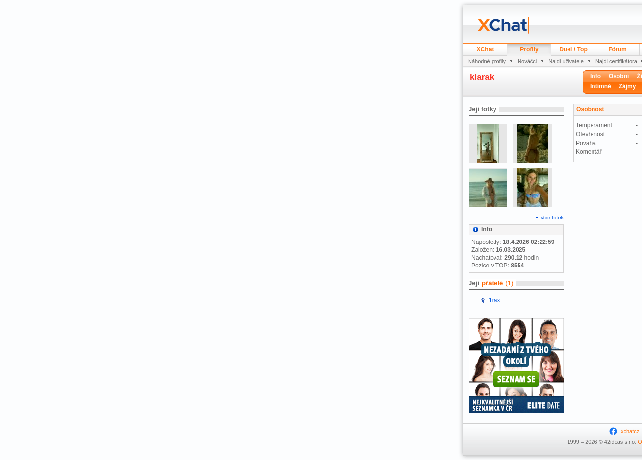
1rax (494, 300)
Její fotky (482, 109)
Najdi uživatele (566, 61)
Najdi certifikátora (616, 61)
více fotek (552, 217)
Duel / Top (573, 49)
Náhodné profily (487, 61)
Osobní (619, 76)
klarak (482, 77)
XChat (485, 49)
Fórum (617, 49)
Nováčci (527, 61)
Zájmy (627, 86)
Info (595, 76)
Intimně (600, 86)
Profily (529, 49)
